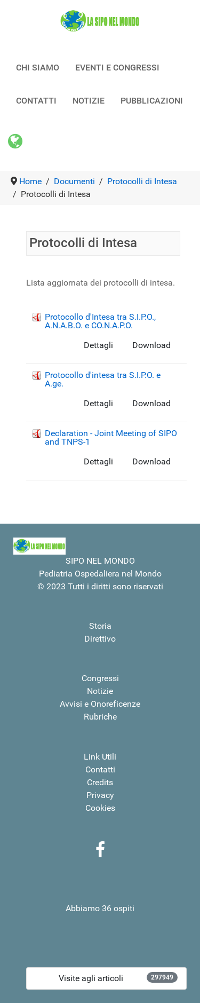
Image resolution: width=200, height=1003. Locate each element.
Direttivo (100, 639)
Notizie (100, 691)
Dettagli (98, 345)
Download (151, 345)
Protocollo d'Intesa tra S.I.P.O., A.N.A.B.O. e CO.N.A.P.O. (100, 321)
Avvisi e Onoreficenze (100, 704)
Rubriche (100, 717)
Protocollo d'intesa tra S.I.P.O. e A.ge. (103, 379)
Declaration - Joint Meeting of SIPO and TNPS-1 (111, 437)
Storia (100, 626)
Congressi (100, 678)
